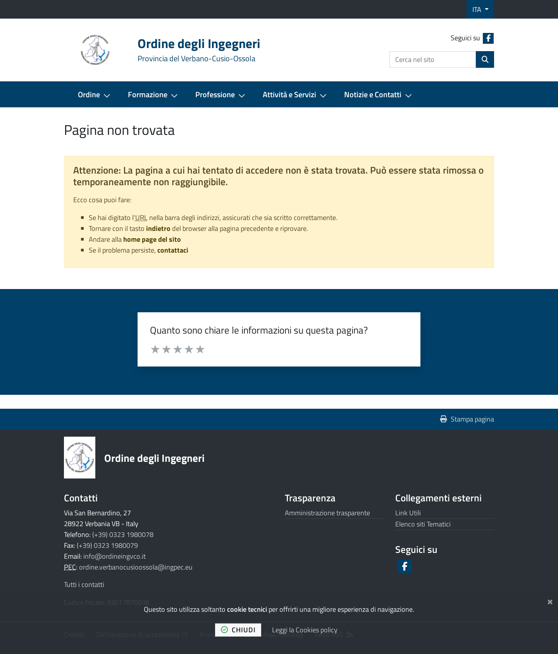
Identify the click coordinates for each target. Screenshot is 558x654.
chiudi (238, 630)
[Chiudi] (550, 600)
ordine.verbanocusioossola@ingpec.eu (136, 567)
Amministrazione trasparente (327, 513)
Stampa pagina (467, 419)
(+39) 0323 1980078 (122, 534)
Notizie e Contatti (372, 94)
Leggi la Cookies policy (305, 630)
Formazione (147, 94)
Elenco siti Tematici (423, 524)
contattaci (172, 250)
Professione (215, 94)
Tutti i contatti (84, 584)
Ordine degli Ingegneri (154, 458)
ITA (477, 9)
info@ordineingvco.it (114, 556)
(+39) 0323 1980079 (107, 545)
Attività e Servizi (289, 94)
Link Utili (408, 513)
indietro (158, 228)
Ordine (89, 94)
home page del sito (152, 239)
